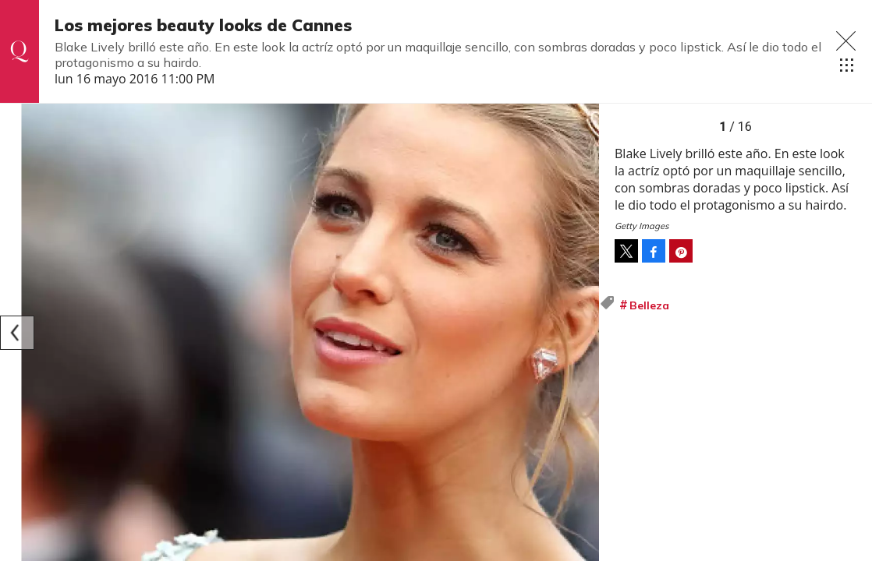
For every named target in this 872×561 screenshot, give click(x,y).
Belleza (649, 305)
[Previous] (17, 333)
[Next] (582, 333)
